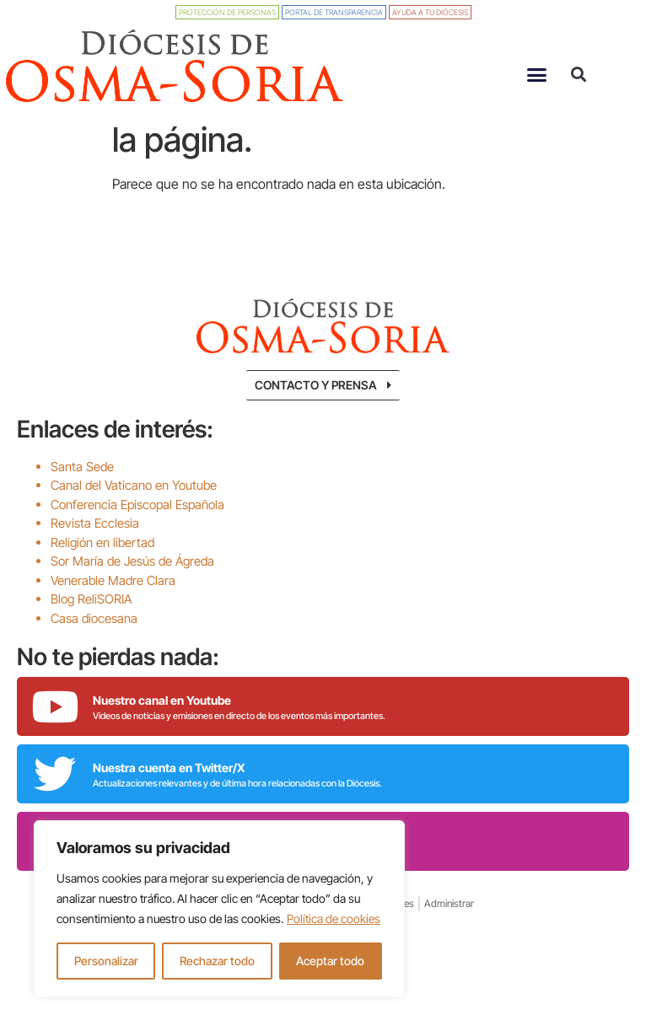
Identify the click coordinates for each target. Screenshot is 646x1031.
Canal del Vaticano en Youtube (134, 537)
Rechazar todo (217, 960)
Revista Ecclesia (95, 575)
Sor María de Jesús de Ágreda (132, 613)
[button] (536, 74)
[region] (219, 908)
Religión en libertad (102, 595)
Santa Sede (82, 519)
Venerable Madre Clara (113, 633)
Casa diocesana (94, 671)
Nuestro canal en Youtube (162, 752)
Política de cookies (333, 918)
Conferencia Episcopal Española (137, 557)
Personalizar (106, 960)
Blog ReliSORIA (91, 651)
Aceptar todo (330, 960)
